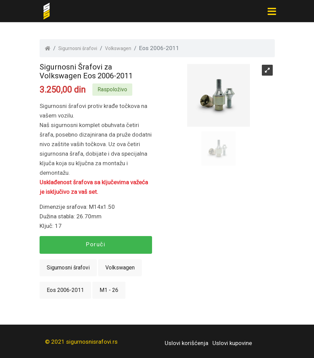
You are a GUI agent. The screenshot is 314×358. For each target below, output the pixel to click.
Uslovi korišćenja (186, 343)
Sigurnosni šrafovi (77, 48)
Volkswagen (118, 48)
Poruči (95, 244)
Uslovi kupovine (232, 343)
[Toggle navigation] (272, 11)
